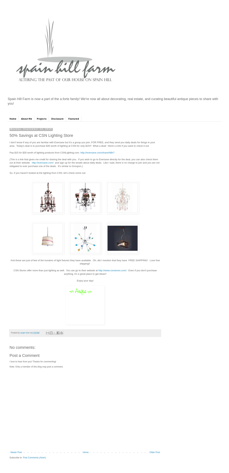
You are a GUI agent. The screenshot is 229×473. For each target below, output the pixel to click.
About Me (26, 118)
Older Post (154, 452)
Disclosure (57, 118)
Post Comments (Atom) (34, 457)
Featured (73, 118)
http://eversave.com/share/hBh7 (97, 152)
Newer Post (16, 452)
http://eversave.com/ (43, 162)
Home (13, 118)
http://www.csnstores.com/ (112, 270)
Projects (42, 118)
